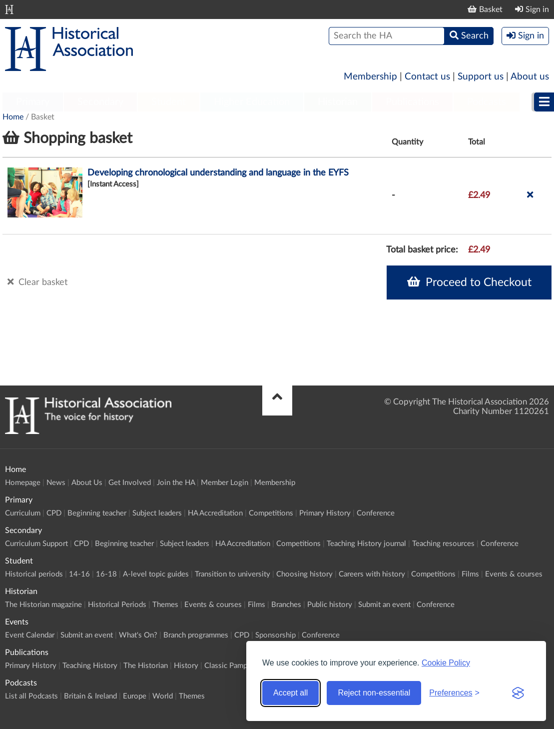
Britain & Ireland (90, 696)
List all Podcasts (31, 696)
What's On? (138, 635)
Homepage (22, 482)
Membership (370, 77)
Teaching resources (443, 544)
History (186, 666)
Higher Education (252, 102)
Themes (165, 604)
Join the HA (176, 482)
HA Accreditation (215, 513)
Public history (329, 604)
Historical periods (34, 574)
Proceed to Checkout (469, 282)
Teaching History (89, 666)
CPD (53, 513)
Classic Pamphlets (233, 666)
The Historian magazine (43, 604)
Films (470, 574)
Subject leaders (157, 513)
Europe (134, 696)
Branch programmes (195, 635)
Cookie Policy (446, 662)
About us (530, 77)
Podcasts (486, 102)
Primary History (325, 513)
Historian (338, 102)
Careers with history (372, 574)
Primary (32, 102)
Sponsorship (275, 635)
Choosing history (304, 574)
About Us (86, 482)
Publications (412, 102)
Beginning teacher (96, 513)
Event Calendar (29, 635)
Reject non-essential (374, 692)
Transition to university (232, 574)
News (55, 482)
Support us (481, 77)
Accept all (290, 692)
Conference (376, 513)
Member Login (224, 482)
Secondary (100, 102)
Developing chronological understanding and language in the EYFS (218, 173)
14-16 (79, 574)
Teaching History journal (366, 544)
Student (168, 102)
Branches (286, 604)
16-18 (106, 574)
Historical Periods (117, 604)
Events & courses (514, 574)
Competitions (271, 513)
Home (12, 117)
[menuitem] (32, 102)
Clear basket (37, 282)
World (162, 696)
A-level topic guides (156, 574)
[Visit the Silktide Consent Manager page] (518, 693)
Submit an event (384, 604)
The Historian (145, 666)
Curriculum (22, 513)
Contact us (427, 77)
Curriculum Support (36, 544)
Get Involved (129, 482)
